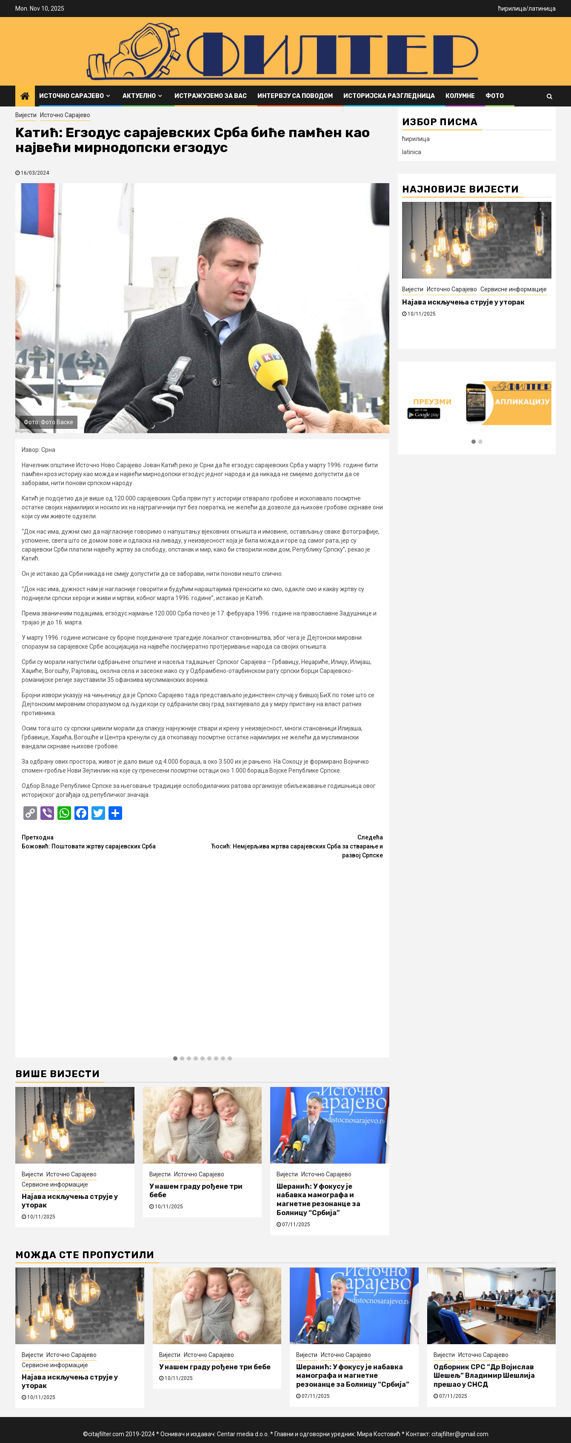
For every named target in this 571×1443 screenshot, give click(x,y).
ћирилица (512, 8)
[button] (175, 1059)
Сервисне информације (55, 1184)
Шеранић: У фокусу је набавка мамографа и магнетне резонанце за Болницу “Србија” (318, 1199)
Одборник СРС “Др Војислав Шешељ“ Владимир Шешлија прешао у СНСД (484, 1376)
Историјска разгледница (389, 96)
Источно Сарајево (71, 96)
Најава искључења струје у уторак (463, 302)
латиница (542, 8)
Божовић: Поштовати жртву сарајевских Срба (112, 841)
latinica (411, 152)
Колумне (460, 96)
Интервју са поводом (295, 96)
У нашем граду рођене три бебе (215, 1367)
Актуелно (139, 96)
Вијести (26, 115)
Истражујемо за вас (210, 96)
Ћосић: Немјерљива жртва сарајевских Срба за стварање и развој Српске (293, 846)
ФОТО (494, 96)
